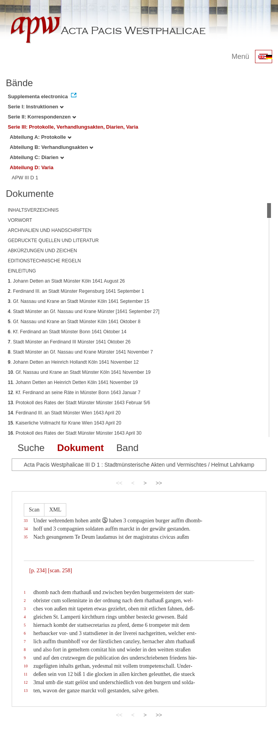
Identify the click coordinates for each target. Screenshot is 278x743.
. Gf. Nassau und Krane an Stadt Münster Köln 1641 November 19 (79, 372)
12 (26, 682)
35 (26, 537)
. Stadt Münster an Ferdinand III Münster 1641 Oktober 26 (69, 342)
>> (159, 483)
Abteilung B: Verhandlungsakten (51, 147)
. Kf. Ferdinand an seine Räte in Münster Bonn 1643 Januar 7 (74, 392)
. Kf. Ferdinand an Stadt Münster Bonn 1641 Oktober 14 (67, 331)
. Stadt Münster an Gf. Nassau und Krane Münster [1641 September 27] (83, 311)
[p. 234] (37, 570)
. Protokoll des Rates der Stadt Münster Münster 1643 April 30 (75, 433)
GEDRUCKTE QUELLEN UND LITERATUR (53, 240)
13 (26, 690)
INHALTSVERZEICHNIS (33, 210)
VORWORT (20, 220)
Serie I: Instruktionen (36, 107)
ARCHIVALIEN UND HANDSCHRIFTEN (49, 230)
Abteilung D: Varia (31, 167)
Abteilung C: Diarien (37, 157)
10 (26, 666)
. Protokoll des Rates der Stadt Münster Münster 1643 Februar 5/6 (79, 402)
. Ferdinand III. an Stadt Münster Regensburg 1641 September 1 (76, 291)
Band (127, 447)
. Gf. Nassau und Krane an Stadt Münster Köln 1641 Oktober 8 (74, 321)
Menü (240, 56)
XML (55, 510)
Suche (31, 447)
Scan (34, 510)
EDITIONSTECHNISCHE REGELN (44, 261)
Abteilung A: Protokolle (40, 137)
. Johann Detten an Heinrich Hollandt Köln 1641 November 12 (73, 362)
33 (26, 520)
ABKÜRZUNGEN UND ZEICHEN (42, 250)
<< (119, 483)
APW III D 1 (25, 177)
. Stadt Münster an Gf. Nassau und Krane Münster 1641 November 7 (80, 352)
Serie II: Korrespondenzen (42, 117)
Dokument (80, 447)
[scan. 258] (60, 570)
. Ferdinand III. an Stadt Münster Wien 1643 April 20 (64, 413)
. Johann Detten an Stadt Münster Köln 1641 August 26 (66, 281)
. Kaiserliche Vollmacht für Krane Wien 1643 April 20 (64, 423)
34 (26, 529)
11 (25, 674)
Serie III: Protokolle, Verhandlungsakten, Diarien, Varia (73, 127)
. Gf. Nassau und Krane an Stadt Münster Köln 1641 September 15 (78, 301)
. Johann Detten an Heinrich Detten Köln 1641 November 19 (73, 382)
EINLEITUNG (22, 271)
